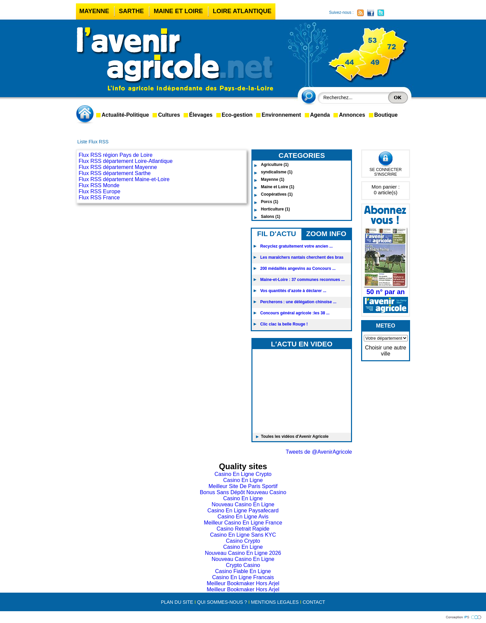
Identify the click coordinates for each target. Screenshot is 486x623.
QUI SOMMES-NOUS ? (222, 602)
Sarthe (131, 11)
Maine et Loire (178, 11)
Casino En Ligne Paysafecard (243, 510)
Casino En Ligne (243, 480)
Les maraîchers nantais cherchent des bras (302, 257)
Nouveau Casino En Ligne (243, 504)
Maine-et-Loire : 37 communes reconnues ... (302, 279)
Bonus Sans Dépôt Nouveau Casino (243, 492)
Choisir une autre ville (385, 351)
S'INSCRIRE (385, 174)
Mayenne (94, 11)
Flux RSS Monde (99, 185)
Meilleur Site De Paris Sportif (243, 486)
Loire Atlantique (242, 11)
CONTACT (314, 602)
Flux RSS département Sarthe (115, 173)
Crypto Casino (243, 565)
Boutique (386, 115)
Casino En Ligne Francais (243, 577)
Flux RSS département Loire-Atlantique (125, 161)
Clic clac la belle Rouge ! (284, 324)
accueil (86, 114)
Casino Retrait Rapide (243, 529)
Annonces (352, 115)
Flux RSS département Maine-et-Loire (124, 179)
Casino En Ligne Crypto (243, 474)
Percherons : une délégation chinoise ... (298, 302)
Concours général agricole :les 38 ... (294, 313)
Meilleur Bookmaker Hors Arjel (243, 583)
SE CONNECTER (386, 169)
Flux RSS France (99, 197)
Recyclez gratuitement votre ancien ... (296, 246)
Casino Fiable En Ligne (243, 571)
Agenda (320, 115)
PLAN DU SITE (177, 602)
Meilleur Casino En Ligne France (243, 523)
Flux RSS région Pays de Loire (116, 155)
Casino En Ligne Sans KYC (243, 535)
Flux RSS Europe (99, 191)
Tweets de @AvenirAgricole (319, 452)
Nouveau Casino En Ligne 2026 (243, 553)
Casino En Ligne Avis (243, 516)
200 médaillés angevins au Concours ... (297, 268)
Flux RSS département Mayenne (118, 167)
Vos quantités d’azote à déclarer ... (293, 290)
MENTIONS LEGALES (275, 602)
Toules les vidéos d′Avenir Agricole (295, 436)
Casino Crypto (243, 541)
